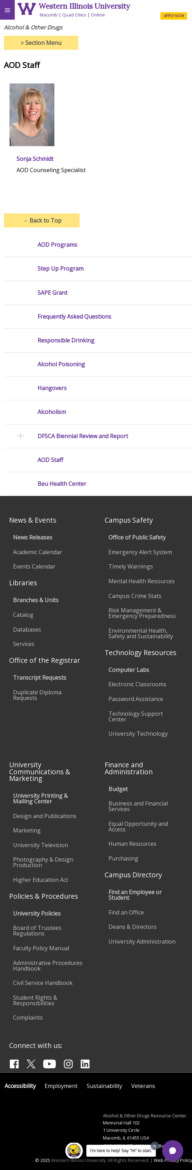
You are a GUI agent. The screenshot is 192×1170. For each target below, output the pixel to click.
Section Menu (41, 43)
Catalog (23, 615)
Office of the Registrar (44, 660)
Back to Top (41, 220)
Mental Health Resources (141, 581)
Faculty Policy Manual (41, 948)
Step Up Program (61, 268)
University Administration (142, 941)
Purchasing (123, 858)
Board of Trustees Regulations (37, 930)
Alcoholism (52, 412)
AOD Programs (57, 245)
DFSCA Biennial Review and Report (83, 436)
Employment (61, 1086)
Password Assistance (135, 699)
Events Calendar (34, 566)
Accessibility (20, 1086)
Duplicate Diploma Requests (37, 695)
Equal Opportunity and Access (138, 826)
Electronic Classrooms (137, 684)
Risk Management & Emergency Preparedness (142, 613)
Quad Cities (74, 15)
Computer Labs (128, 670)
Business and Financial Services (138, 806)
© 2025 (42, 1160)
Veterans (143, 1086)
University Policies (37, 913)
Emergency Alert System (140, 552)
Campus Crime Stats (134, 596)
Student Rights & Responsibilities (35, 1000)
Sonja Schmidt (34, 159)
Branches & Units (36, 600)
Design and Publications (45, 816)
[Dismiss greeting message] (155, 1146)
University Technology (138, 733)
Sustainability (104, 1086)
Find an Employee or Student (135, 895)
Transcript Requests (39, 677)
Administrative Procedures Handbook (47, 965)
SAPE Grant (52, 293)
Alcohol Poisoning (61, 364)
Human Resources (132, 844)
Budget (118, 789)
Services (23, 644)
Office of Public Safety (137, 537)
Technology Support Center (135, 716)
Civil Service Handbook (43, 983)
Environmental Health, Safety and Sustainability (140, 633)
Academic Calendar (37, 552)
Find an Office (126, 912)
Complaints (28, 1017)
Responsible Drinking (66, 340)
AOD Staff (50, 460)
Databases (27, 629)
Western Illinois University (84, 6)
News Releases (32, 537)
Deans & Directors (132, 927)
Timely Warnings (130, 566)
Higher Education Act (40, 880)
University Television (40, 845)
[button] (172, 1150)
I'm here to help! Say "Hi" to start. (121, 1151)
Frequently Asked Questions (74, 316)
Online (98, 15)
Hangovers (52, 388)
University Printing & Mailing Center (40, 798)
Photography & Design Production (43, 862)
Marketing (27, 830)
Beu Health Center (62, 484)
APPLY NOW (174, 15)
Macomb (49, 15)
